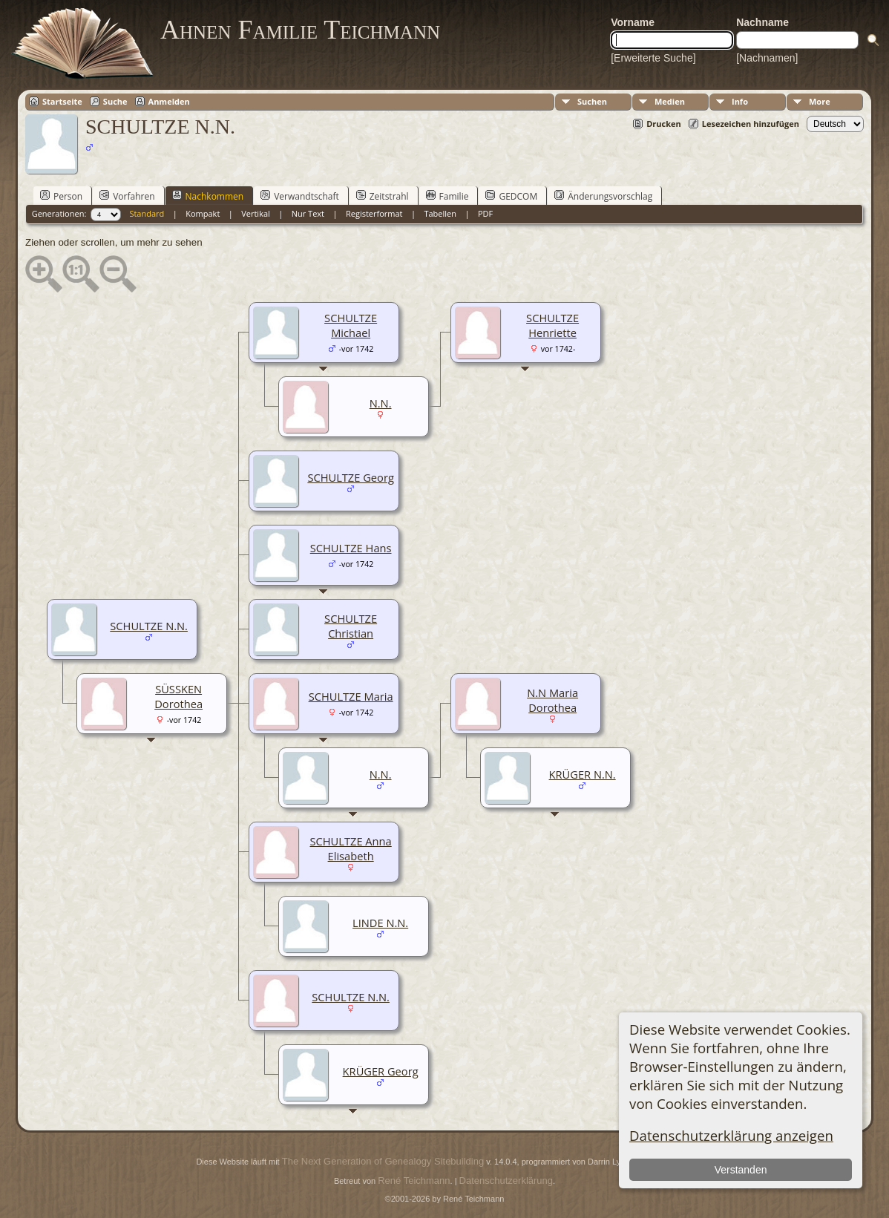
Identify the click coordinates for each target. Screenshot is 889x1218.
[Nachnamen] (767, 58)
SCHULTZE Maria (351, 696)
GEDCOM (511, 196)
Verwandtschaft (299, 196)
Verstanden (741, 1170)
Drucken (663, 123)
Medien (670, 101)
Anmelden (169, 101)
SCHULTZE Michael (350, 325)
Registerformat (374, 213)
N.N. (381, 403)
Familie (447, 196)
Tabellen (440, 213)
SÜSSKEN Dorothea (178, 696)
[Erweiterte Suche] (653, 58)
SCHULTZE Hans (351, 547)
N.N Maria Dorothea (552, 700)
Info (740, 101)
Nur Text (308, 213)
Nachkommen (208, 196)
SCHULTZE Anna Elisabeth (351, 848)
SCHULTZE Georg (350, 477)
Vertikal (255, 213)
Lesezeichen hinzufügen (750, 123)
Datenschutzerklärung (506, 1180)
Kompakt (203, 213)
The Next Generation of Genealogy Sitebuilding (383, 1161)
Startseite (62, 101)
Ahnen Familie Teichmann (300, 30)
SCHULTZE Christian (350, 626)
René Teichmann (414, 1180)
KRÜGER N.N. (582, 774)
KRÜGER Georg (381, 1071)
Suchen (592, 101)
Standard (146, 213)
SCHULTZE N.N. (351, 996)
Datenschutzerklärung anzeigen (731, 1135)
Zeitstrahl (382, 196)
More (819, 101)
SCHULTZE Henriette (552, 325)
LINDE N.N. (380, 922)
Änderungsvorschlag (603, 196)
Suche (115, 101)
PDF (485, 213)
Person (61, 196)
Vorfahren (126, 196)
